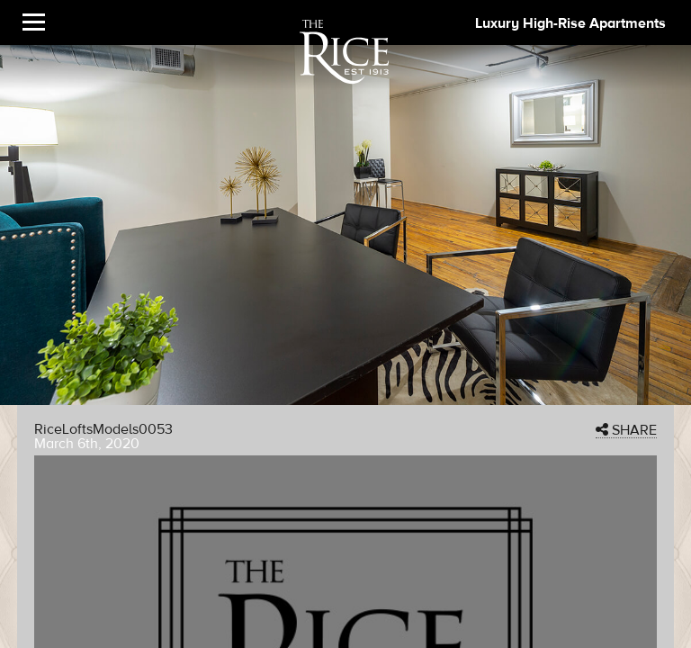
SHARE (626, 430)
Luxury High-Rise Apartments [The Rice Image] (570, 23)
